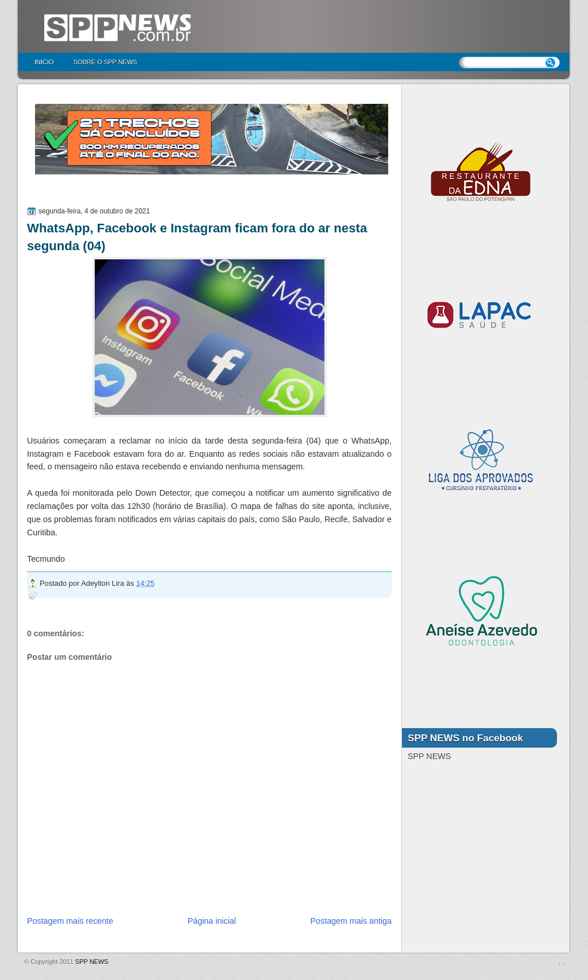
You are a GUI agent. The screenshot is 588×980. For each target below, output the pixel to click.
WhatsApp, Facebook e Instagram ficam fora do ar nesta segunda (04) (197, 237)
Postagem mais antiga (351, 920)
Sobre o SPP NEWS (105, 62)
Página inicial (212, 920)
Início (44, 62)
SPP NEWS (92, 961)
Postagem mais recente (70, 920)
